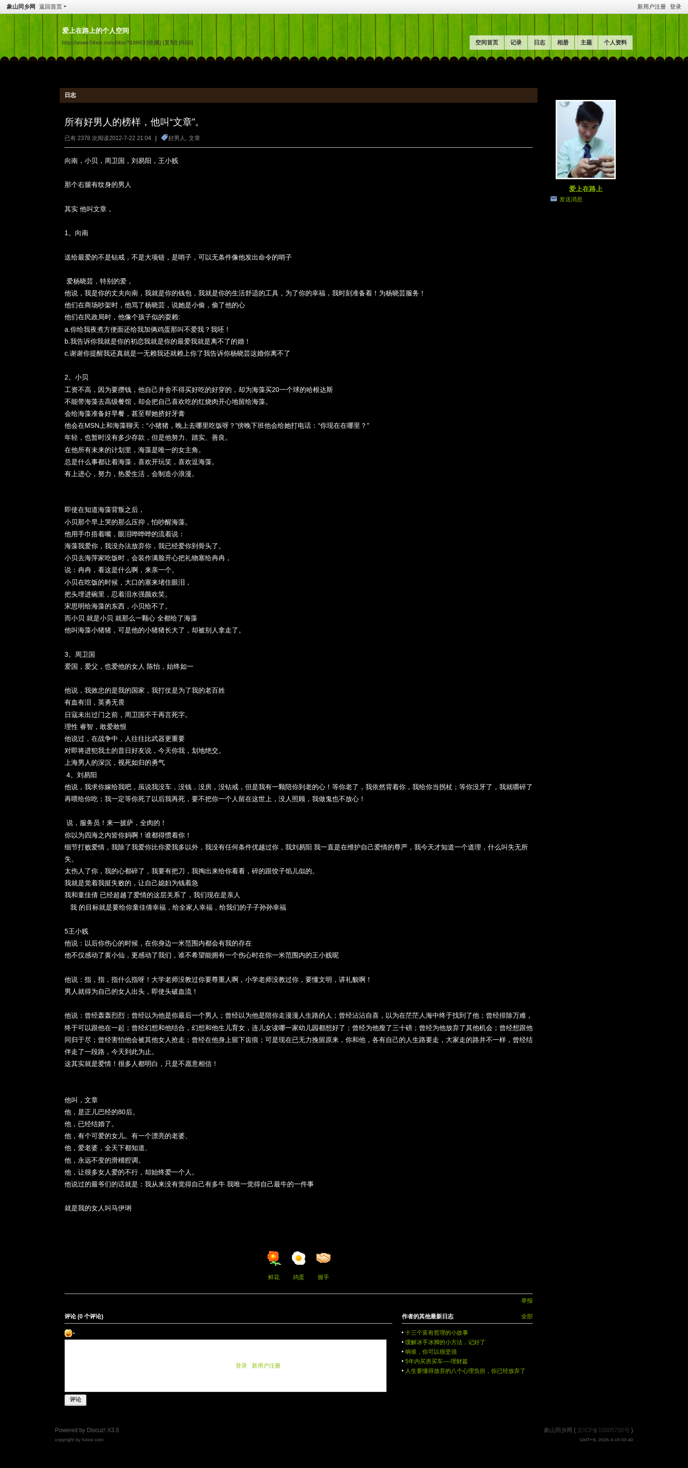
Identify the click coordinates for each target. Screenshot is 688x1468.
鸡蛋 (298, 1266)
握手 (323, 1266)
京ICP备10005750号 (603, 1430)
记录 (516, 42)
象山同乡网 (21, 6)
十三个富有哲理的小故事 (436, 1332)
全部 (527, 1316)
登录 (675, 6)
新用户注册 (651, 6)
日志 (539, 42)
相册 (563, 42)
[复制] (170, 42)
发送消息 (570, 199)
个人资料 (615, 42)
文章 (194, 138)
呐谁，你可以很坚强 (431, 1351)
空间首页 (486, 42)
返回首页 (50, 6)
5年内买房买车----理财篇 (436, 1361)
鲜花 (273, 1266)
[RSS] (186, 42)
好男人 (176, 138)
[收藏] (154, 42)
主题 (586, 42)
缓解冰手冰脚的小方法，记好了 (445, 1342)
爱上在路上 (585, 189)
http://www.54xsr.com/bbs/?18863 (103, 42)
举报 (527, 1300)
